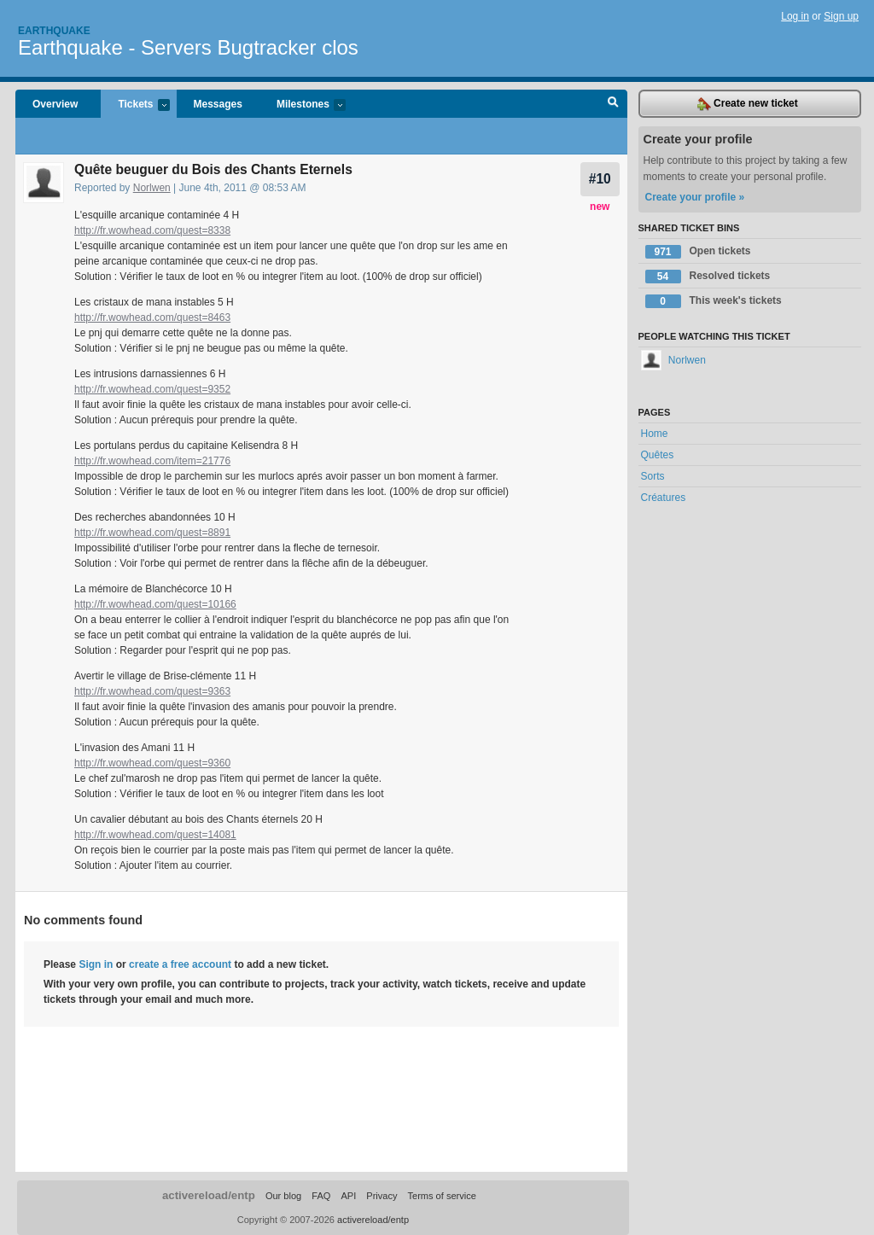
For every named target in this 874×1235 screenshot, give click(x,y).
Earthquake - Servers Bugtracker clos (188, 47)
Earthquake (54, 31)
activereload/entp (208, 1195)
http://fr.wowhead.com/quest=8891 (152, 533)
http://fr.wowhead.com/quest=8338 (152, 230)
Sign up (841, 16)
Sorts (653, 476)
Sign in (96, 964)
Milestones (302, 105)
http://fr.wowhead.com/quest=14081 (155, 835)
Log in (795, 16)
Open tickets (698, 252)
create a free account (180, 964)
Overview (55, 104)
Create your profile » (695, 197)
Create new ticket (747, 104)
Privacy (381, 1196)
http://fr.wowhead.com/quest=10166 (155, 604)
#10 (600, 179)
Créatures (663, 498)
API (348, 1196)
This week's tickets (713, 301)
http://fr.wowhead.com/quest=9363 (152, 691)
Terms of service (442, 1196)
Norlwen (152, 188)
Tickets (135, 105)
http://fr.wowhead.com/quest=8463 (152, 317)
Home (654, 434)
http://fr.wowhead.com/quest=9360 (152, 763)
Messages (218, 104)
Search (613, 104)
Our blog (283, 1196)
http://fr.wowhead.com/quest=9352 (152, 389)
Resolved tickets (708, 276)
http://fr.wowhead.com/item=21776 (152, 461)
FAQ (321, 1196)
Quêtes (657, 455)
